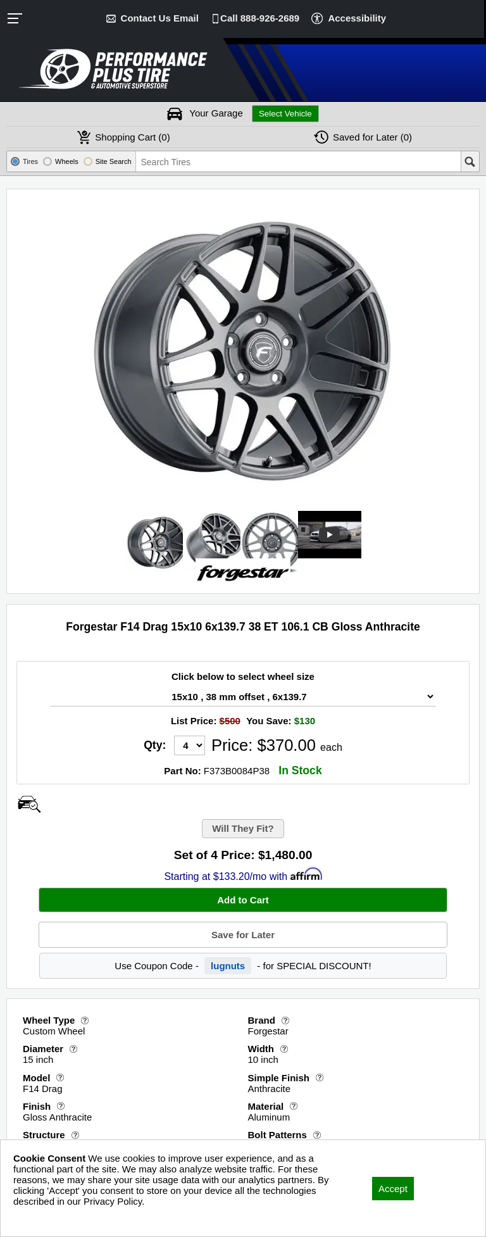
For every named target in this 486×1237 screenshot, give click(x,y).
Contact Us (160, 18)
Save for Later (243, 934)
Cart (132, 137)
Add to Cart (243, 900)
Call (259, 18)
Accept (393, 1188)
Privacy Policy (42, 1218)
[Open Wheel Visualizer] (29, 804)
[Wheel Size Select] (243, 696)
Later (372, 137)
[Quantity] (189, 745)
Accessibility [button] (357, 18)
